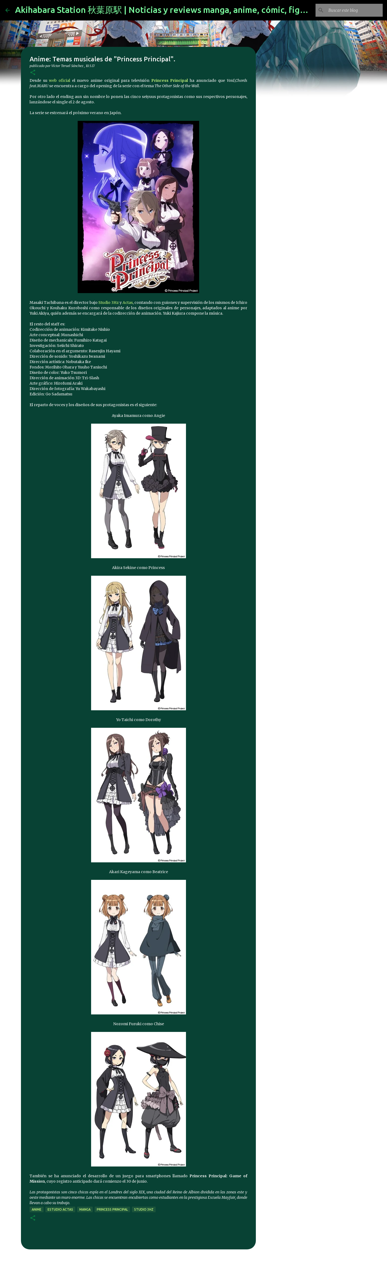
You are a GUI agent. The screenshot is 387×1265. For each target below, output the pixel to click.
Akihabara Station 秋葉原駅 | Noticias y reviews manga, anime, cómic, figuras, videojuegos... (196, 10)
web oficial (59, 80)
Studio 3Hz (108, 302)
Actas (128, 302)
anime (36, 1209)
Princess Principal (169, 80)
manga (85, 1209)
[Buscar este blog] (354, 10)
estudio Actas (60, 1209)
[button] (33, 72)
